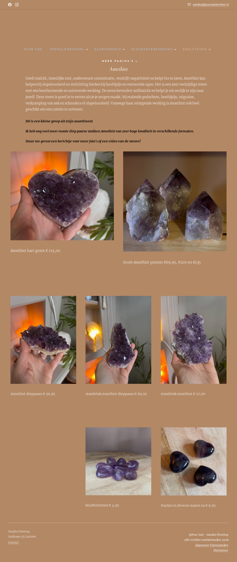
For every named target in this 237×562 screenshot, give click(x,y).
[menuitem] (26, 49)
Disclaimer (221, 550)
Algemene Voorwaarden (211, 545)
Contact (13, 542)
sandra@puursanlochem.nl (211, 4)
